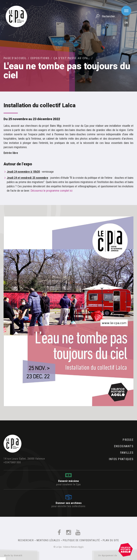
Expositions (40, 58)
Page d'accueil (15, 58)
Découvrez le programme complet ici (51, 190)
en (126, 22)
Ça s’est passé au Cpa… (72, 58)
